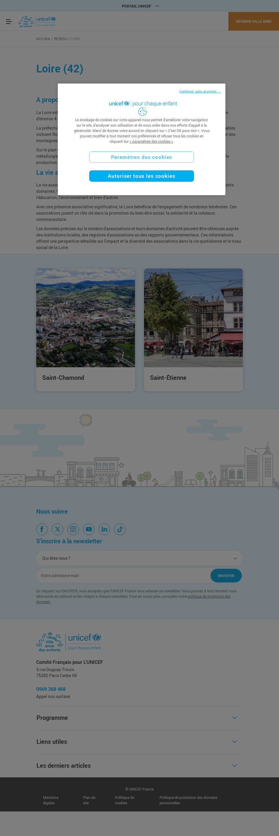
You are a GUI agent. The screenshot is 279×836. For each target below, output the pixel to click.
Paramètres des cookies (141, 157)
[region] (141, 139)
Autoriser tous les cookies (141, 175)
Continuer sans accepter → (200, 91)
